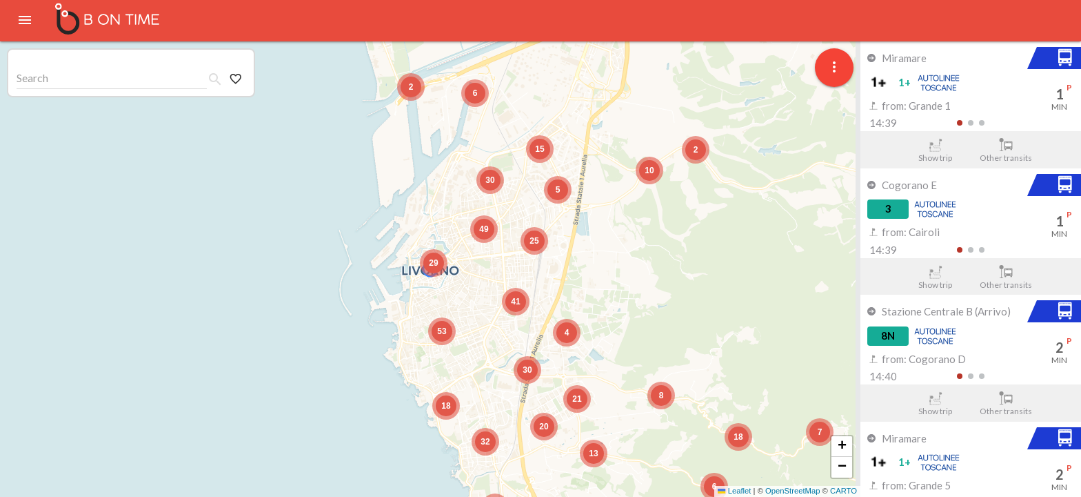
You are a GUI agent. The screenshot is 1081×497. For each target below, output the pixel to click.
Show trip (935, 150)
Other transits (1006, 150)
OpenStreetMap (792, 491)
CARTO (843, 491)
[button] (820, 432)
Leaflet (734, 491)
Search (32, 77)
